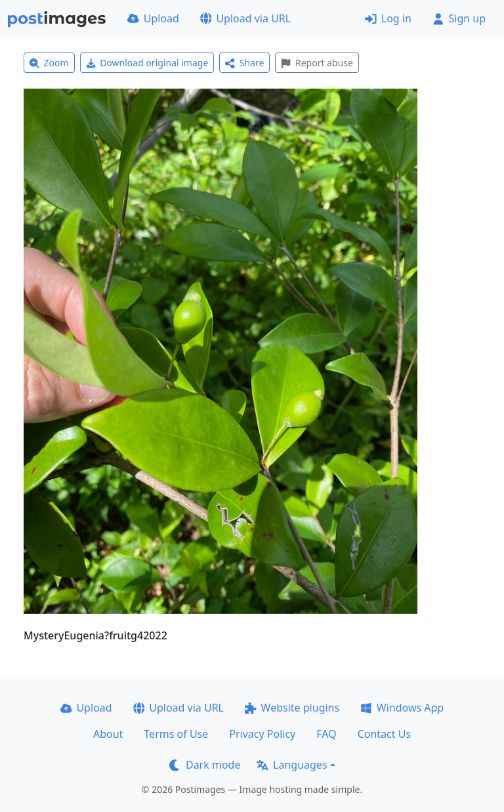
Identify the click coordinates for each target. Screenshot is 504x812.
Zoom (49, 62)
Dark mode (204, 765)
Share (244, 62)
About (108, 734)
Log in (388, 18)
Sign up (459, 18)
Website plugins (292, 707)
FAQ (326, 734)
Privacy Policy (262, 734)
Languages (292, 765)
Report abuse (316, 62)
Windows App (402, 707)
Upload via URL (245, 18)
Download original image (147, 62)
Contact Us (384, 734)
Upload (153, 18)
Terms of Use (176, 734)
